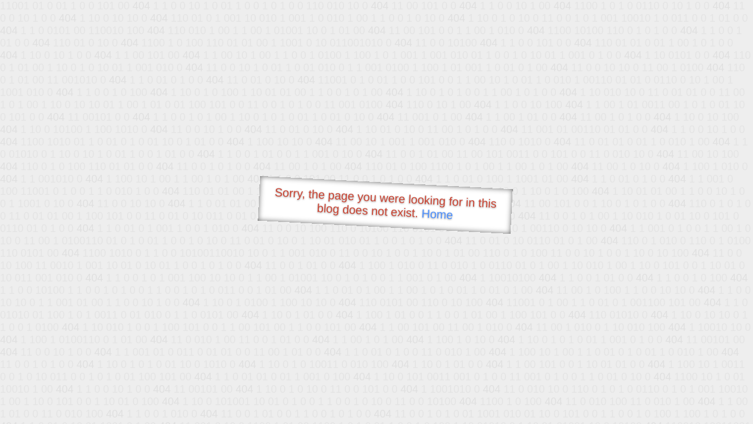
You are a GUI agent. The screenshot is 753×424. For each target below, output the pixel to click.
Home (437, 214)
